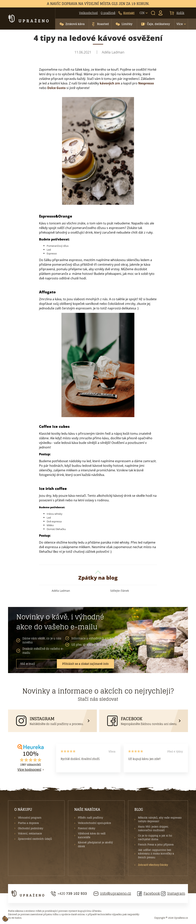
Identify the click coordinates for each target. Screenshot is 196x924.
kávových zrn (109, 83)
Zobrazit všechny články (153, 865)
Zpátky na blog (98, 576)
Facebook (148, 893)
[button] (72, 24)
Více (179, 24)
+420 (69, 893)
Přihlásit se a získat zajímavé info (85, 663)
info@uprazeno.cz (112, 893)
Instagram (173, 893)
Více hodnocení (29, 769)
